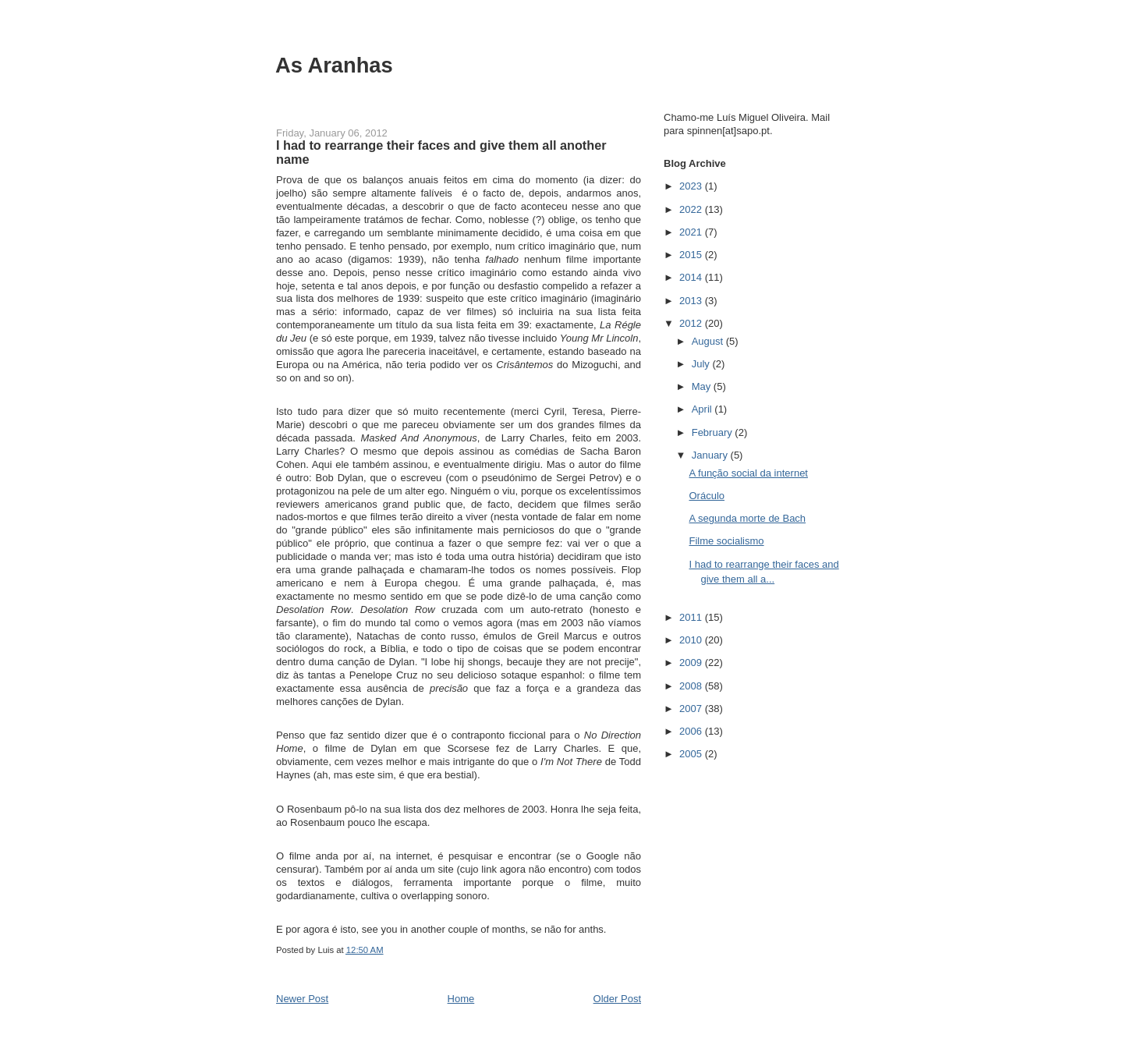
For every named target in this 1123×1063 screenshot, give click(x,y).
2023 (692, 186)
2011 (692, 617)
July (702, 364)
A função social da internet (748, 473)
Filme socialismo (726, 541)
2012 (692, 323)
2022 (692, 209)
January (711, 455)
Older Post (617, 999)
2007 (692, 708)
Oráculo (706, 495)
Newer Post (302, 999)
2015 (692, 254)
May (703, 386)
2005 (692, 754)
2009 (692, 662)
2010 (692, 640)
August (709, 341)
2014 (692, 277)
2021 (692, 232)
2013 (692, 300)
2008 (692, 686)
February (713, 432)
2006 (692, 731)
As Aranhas (334, 65)
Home (461, 999)
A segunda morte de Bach (747, 518)
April (703, 409)
